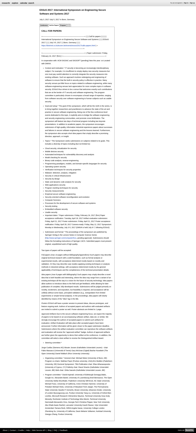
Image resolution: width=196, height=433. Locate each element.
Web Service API (39, 430)
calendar (23, 3)
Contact (13, 430)
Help (28, 430)
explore (15, 3)
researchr (6, 3)
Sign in (186, 3)
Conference (44, 25)
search (31, 3)
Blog (49, 430)
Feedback (63, 430)
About (5, 430)
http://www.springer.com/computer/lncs (61, 238)
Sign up (192, 3)
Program (63, 25)
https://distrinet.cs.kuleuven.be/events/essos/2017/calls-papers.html (68, 46)
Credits (21, 430)
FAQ (55, 430)
